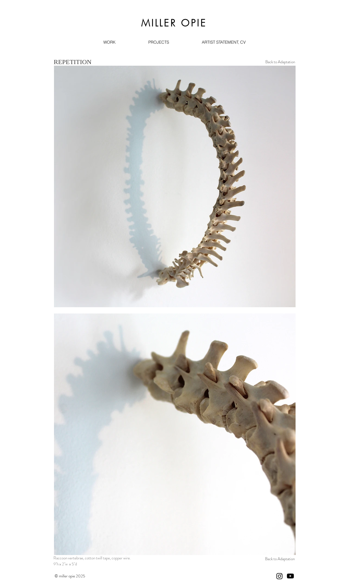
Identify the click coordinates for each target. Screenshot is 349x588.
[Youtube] (290, 576)
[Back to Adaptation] (280, 62)
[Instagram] (279, 576)
